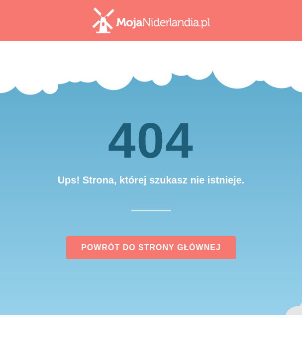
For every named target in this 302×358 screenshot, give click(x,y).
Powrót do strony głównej (151, 247)
